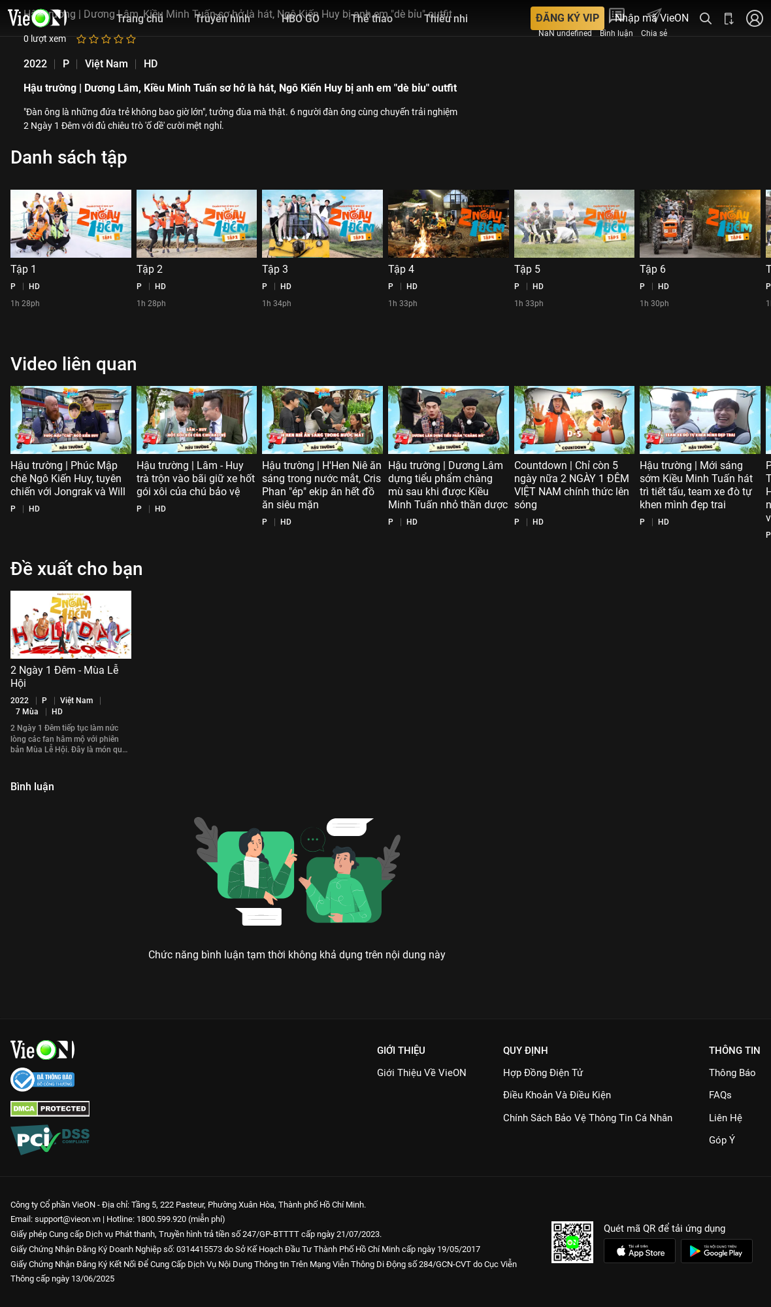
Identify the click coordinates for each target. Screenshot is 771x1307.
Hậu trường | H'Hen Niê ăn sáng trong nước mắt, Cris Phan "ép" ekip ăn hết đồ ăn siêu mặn (322, 485)
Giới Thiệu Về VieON (422, 1073)
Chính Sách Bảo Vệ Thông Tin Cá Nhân (587, 1118)
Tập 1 (23, 269)
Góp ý (722, 1140)
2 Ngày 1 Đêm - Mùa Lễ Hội (64, 676)
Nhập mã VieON (652, 18)
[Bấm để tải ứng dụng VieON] (729, 18)
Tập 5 (527, 269)
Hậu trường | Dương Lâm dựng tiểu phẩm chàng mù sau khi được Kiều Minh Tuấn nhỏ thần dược (448, 485)
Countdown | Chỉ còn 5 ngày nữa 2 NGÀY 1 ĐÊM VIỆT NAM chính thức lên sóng (571, 485)
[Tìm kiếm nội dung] (705, 18)
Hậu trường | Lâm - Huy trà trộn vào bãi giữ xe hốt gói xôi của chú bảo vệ (196, 478)
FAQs (720, 1095)
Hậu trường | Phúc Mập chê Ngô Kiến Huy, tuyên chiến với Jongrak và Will (67, 478)
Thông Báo (732, 1073)
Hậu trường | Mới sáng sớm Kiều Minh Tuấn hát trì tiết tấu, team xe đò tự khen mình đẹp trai (696, 485)
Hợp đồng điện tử (543, 1073)
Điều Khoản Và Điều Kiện (557, 1095)
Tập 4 (401, 269)
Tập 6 (653, 269)
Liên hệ (725, 1118)
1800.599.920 (161, 1219)
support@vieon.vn (68, 1219)
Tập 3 (275, 269)
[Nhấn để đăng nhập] (754, 18)
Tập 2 (150, 269)
